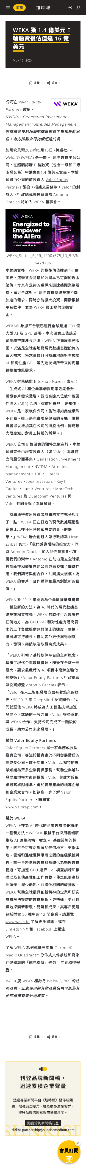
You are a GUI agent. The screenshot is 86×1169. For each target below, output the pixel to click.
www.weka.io (18, 921)
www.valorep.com (22, 807)
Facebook (43, 929)
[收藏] (34, 83)
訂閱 (19, 7)
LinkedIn (14, 929)
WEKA (27, 157)
